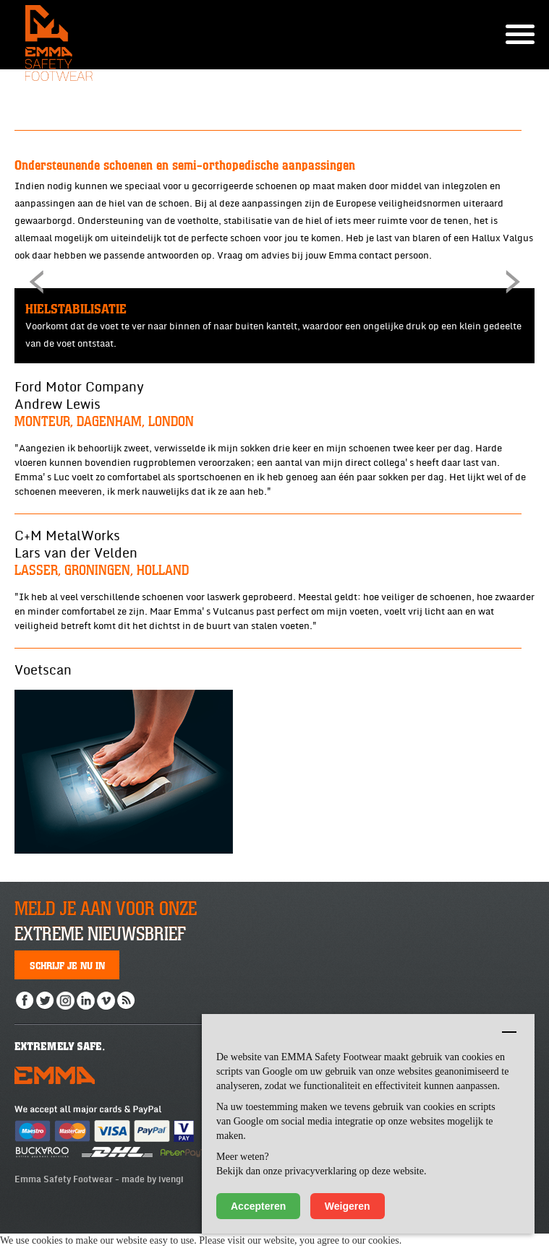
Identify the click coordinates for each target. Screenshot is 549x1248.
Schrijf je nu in (67, 965)
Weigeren (347, 1206)
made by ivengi (153, 1179)
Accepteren (258, 1206)
